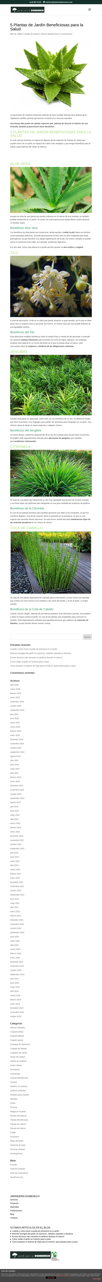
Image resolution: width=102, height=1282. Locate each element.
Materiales (14, 1203)
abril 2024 (14, 769)
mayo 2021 (15, 899)
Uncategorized (16, 1149)
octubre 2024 (15, 744)
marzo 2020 (15, 945)
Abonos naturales (17, 1023)
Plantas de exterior (18, 1120)
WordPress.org (16, 1173)
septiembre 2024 (17, 748)
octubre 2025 (15, 702)
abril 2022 (14, 861)
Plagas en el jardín (18, 1107)
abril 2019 (14, 987)
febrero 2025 (15, 727)
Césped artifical (16, 1028)
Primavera (14, 1133)
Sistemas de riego (17, 1141)
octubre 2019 (15, 966)
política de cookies (62, 1276)
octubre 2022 (15, 840)
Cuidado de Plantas (31, 30)
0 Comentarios (66, 30)
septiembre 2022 (17, 844)
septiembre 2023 (17, 794)
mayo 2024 (15, 765)
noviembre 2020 (17, 920)
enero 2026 (15, 693)
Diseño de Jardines (18, 1057)
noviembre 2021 (17, 882)
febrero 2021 (15, 912)
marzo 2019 (15, 991)
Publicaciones (16, 1206)
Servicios (14, 1196)
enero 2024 (15, 777)
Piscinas (13, 1103)
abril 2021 (14, 903)
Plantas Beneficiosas (49, 30)
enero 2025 (15, 731)
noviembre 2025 (17, 697)
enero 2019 (15, 1000)
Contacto (14, 1214)
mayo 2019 (15, 983)
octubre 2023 (15, 790)
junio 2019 (14, 979)
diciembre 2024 (16, 735)
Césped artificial (17, 1032)
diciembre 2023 (16, 781)
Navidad (13, 1095)
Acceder (13, 1160)
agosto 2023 (15, 798)
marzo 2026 (15, 685)
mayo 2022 (15, 857)
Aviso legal (97, 1279)
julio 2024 (14, 756)
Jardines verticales (18, 1086)
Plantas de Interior (18, 1124)
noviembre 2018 (17, 1008)
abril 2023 (14, 815)
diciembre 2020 (16, 916)
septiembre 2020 (17, 928)
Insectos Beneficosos (19, 1074)
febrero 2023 (15, 823)
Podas (13, 1128)
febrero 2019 (15, 995)
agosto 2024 (15, 752)
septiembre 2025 (17, 706)
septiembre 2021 (17, 891)
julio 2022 (14, 849)
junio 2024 (14, 760)
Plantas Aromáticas (18, 1112)
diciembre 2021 (16, 878)
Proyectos (14, 1199)
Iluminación (15, 1065)
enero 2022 (15, 874)
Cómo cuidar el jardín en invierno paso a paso (29, 658)
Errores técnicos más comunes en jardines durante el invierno (36, 653)
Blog (12, 1210)
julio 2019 (14, 974)
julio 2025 (14, 710)
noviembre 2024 (17, 739)
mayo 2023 (15, 811)
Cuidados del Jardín (18, 1049)
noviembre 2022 (17, 836)
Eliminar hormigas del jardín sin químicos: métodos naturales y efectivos (40, 649)
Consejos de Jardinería (20, 1040)
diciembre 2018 (16, 1004)
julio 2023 (14, 802)
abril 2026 (14, 681)
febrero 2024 (15, 773)
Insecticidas (15, 1070)
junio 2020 (14, 933)
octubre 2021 (15, 886)
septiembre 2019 (17, 970)
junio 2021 (14, 895)
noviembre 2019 (17, 962)
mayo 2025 (15, 718)
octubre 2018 (15, 1012)
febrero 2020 (15, 949)
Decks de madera (17, 1053)
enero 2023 (15, 828)
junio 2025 (14, 714)
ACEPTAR (51, 1278)
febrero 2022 (15, 870)
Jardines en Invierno (18, 1082)
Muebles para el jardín (19, 1091)
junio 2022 (14, 853)
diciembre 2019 (16, 958)
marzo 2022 (15, 865)
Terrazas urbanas (17, 1145)
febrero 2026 (15, 689)
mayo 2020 (15, 937)
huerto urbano (16, 1061)
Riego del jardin (16, 1137)
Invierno (13, 1078)
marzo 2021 (15, 907)
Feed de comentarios (19, 1169)
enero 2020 (15, 954)
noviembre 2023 (17, 786)
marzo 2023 (15, 819)
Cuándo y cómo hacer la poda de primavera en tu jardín (33, 645)
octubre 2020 (15, 924)
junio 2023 (14, 807)
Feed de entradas (17, 1165)
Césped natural (16, 1036)
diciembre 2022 (16, 832)
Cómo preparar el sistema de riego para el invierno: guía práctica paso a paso (43, 662)
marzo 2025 (15, 723)
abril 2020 (14, 941)
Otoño (12, 1099)
